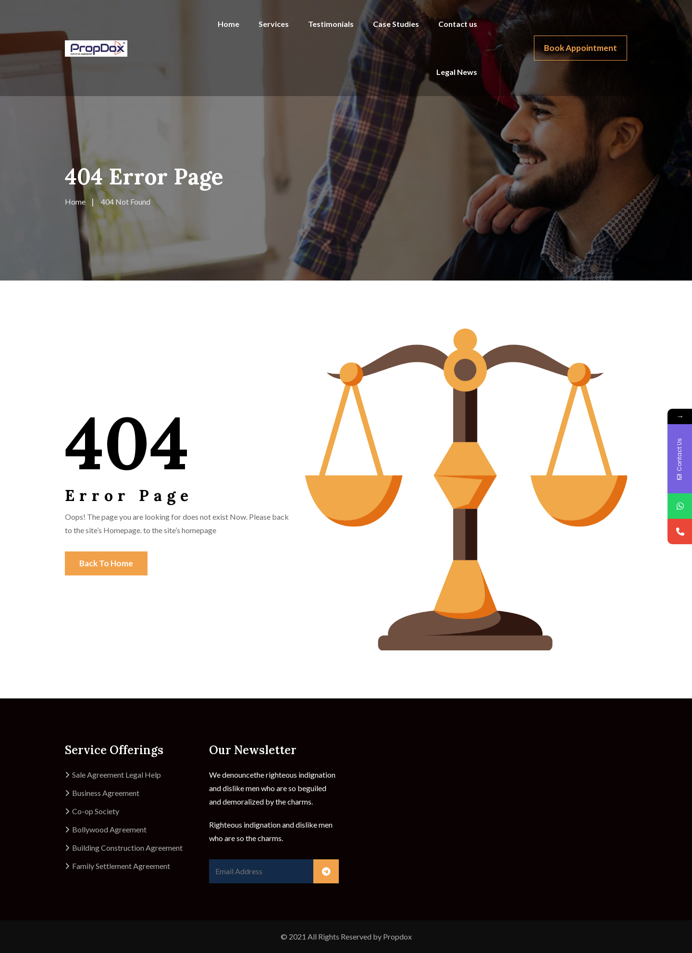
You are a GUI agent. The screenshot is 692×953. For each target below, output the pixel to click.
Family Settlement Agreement (121, 865)
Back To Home (106, 563)
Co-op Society (95, 811)
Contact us (457, 23)
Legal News (456, 71)
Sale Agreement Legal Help (116, 774)
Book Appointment (580, 48)
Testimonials (331, 23)
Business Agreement (105, 792)
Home (228, 23)
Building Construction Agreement (127, 847)
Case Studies (396, 23)
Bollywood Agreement (109, 829)
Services (274, 23)
